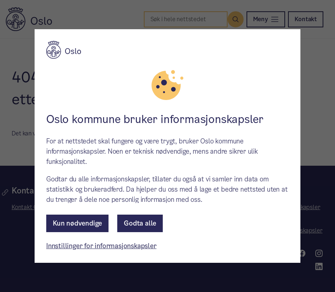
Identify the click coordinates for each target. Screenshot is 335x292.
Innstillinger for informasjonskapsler (101, 245)
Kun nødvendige (77, 223)
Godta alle (140, 223)
